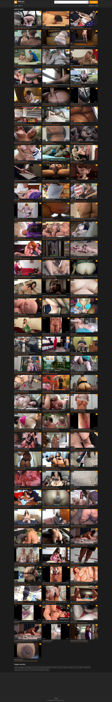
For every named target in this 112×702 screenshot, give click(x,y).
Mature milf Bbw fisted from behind (78, 525)
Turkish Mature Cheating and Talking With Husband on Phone (83, 295)
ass (34, 667)
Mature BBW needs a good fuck (21, 333)
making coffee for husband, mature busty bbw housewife (54, 46)
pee (53, 335)
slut (15, 469)
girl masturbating (33, 660)
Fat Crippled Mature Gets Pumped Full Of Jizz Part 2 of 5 (82, 544)
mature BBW (73, 180)
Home (15, 5)
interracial (28, 105)
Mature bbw (73, 391)
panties (25, 28)
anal (19, 143)
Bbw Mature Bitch (46, 563)
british (24, 66)
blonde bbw (55, 411)
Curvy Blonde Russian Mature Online (50, 467)
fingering (31, 641)
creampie (24, 105)
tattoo (47, 670)
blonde (17, 66)
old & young (30, 201)
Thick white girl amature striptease (21, 372)
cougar (58, 28)
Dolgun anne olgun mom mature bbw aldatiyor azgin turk (54, 602)
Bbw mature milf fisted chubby (49, 276)
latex (29, 258)
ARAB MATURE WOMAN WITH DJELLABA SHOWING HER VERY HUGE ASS (84, 218)
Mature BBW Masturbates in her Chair (50, 180)
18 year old (87, 667)
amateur (18, 28)
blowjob (46, 66)
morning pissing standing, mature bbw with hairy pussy (54, 257)
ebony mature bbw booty (19, 582)
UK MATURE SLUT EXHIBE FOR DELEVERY (78, 640)
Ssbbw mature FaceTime (47, 640)
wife (24, 392)
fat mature (76, 430)
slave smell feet (91, 66)
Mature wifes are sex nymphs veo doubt (51, 314)
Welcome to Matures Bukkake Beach (50, 429)
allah (58, 526)
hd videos (50, 66)
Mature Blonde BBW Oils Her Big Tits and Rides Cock (53, 410)
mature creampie (50, 507)
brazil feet (78, 66)
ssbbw (77, 162)
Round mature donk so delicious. (49, 353)
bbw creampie (57, 507)
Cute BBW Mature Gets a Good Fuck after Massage (25, 180)
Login (96, 5)
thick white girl (22, 430)
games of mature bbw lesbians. (77, 27)
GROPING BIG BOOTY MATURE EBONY (78, 103)
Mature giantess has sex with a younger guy (23, 544)
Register (91, 5)
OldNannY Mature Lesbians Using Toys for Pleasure (25, 563)
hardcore (78, 315)
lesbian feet (73, 66)
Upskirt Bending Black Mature (48, 199)
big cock (18, 181)
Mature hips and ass (18, 602)
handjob (56, 162)
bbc (21, 105)
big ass (28, 86)
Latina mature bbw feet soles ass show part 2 (80, 602)
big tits (45, 47)
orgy (51, 239)
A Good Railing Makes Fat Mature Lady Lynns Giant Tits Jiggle (83, 582)
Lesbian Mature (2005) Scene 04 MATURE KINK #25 (25, 46)
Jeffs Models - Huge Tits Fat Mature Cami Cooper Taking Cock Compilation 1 (56, 621)
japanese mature (46, 27)
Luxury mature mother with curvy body (22, 295)
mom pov (63, 507)
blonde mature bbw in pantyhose (49, 544)
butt (73, 105)
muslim (52, 526)
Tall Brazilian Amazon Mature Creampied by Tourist (25, 467)
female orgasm (87, 28)
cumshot (27, 430)
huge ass (49, 641)
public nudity (54, 450)
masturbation (47, 469)
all (76, 667)
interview (28, 66)
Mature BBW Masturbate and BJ (21, 161)
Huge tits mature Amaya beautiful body (22, 506)
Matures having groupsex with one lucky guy (52, 238)
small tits (30, 47)
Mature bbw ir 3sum (74, 142)
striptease (33, 373)
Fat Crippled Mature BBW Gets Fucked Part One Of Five (26, 640)
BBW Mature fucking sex (75, 84)
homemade (54, 28)
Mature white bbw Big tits (19, 65)
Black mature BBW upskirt (47, 142)
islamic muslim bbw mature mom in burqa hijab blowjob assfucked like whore (56, 525)
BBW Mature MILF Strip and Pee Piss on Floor (52, 333)
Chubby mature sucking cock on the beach (79, 257)
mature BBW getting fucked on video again (23, 84)
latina (27, 354)
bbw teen (37, 430)
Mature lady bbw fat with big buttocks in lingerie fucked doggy (83, 276)
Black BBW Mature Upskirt (19, 123)
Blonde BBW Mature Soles (76, 353)
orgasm (72, 430)
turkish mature (73, 333)
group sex (80, 201)
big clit (52, 373)
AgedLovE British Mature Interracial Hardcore (80, 506)
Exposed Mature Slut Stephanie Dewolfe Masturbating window (56, 84)
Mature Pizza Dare (46, 448)
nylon (56, 354)
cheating (86, 296)
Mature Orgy (73, 199)
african (60, 667)
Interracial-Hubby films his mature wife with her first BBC (26, 103)
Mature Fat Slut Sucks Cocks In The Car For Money (53, 65)
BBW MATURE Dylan (74, 161)
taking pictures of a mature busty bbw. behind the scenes (82, 46)
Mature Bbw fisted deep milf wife (21, 391)
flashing (21, 66)
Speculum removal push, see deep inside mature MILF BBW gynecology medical (56, 582)
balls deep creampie (69, 507)
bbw (15, 28)
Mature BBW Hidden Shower (20, 314)
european (46, 124)
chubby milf (83, 526)
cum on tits (50, 411)
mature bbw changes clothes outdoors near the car (25, 27)
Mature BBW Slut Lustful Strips (20, 218)
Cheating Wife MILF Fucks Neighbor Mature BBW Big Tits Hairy (27, 410)
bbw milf (27, 392)
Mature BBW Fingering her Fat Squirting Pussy (80, 429)
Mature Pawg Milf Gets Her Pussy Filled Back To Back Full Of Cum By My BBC (56, 506)
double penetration (80, 143)
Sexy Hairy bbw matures (47, 391)
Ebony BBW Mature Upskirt (20, 238)
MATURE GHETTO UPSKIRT (76, 123)
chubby (21, 28)
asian (54, 667)
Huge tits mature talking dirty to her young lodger (24, 276)
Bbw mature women (18, 659)
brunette (49, 181)
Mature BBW (17, 199)
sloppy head (31, 430)
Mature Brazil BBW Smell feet (76, 65)
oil (58, 411)
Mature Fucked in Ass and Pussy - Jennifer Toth (24, 142)
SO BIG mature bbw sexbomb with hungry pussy (24, 525)
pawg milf (44, 507)
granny (29, 162)
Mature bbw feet (74, 467)
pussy (31, 220)
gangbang (54, 239)
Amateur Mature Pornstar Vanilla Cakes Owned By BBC (54, 295)
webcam (57, 488)
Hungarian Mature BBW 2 (47, 218)
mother (27, 181)
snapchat (81, 430)
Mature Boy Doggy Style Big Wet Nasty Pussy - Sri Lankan (54, 103)
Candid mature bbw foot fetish (77, 563)
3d (79, 181)
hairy (53, 392)
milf (17, 47)
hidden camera (30, 124)
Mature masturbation (47, 123)
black (79, 105)
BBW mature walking (74, 487)
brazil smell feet (84, 66)
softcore (28, 220)
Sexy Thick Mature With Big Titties (77, 410)
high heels (77, 469)
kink (71, 105)
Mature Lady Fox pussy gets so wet (50, 487)
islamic (55, 526)
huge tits (82, 28)
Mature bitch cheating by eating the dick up (79, 314)
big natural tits (21, 47)
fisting (17, 622)
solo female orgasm (91, 430)
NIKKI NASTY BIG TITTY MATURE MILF (21, 448)
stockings (22, 143)
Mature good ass (18, 257)
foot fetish (82, 469)
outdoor (82, 258)
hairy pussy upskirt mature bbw (77, 372)
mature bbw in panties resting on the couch (79, 238)
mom (24, 181)
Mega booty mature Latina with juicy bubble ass (24, 353)
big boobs (78, 28)
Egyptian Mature (45, 161)
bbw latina (29, 667)
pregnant (21, 667)
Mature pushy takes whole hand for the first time (24, 621)
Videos (20, 5)
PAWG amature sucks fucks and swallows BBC (24, 429)
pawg (56, 86)
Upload (93, 2)
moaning (85, 430)
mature (28, 28)
